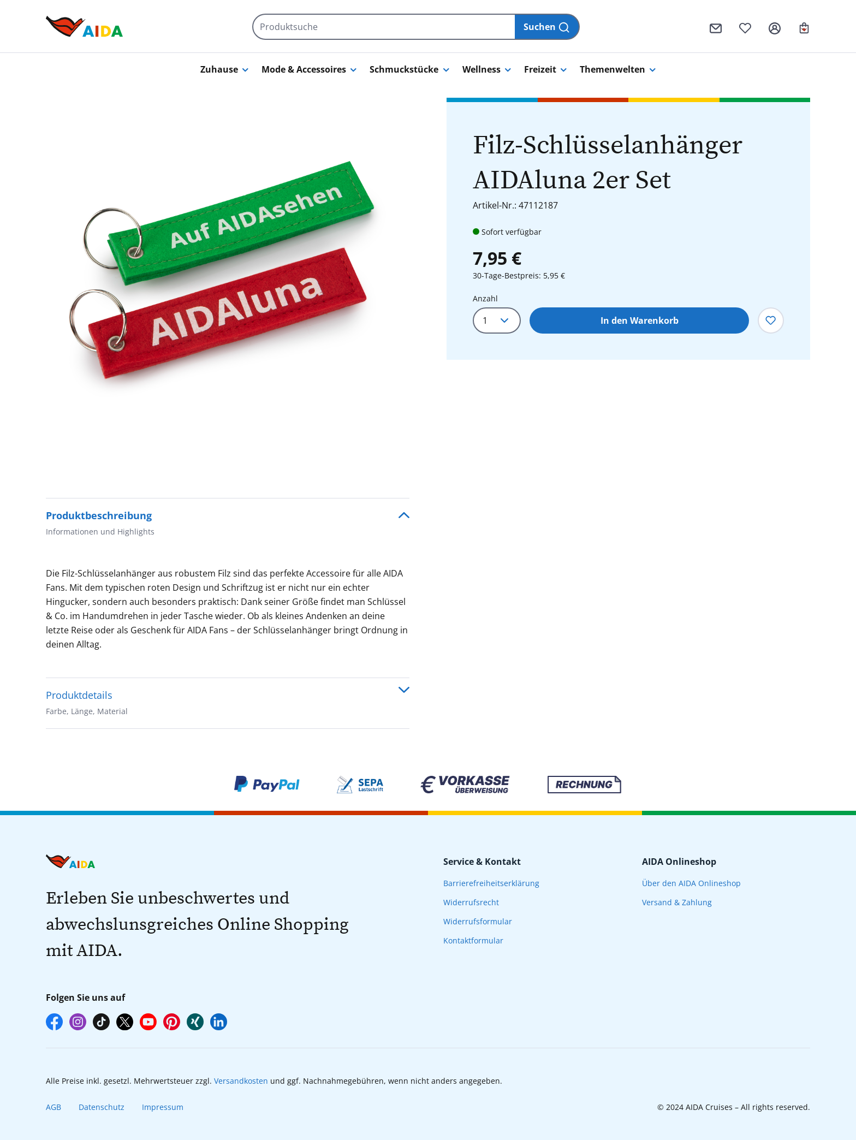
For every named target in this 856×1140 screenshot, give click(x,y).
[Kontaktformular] (715, 27)
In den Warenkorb (640, 320)
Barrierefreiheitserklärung (491, 883)
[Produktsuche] (384, 27)
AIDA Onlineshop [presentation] (679, 862)
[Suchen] (547, 27)
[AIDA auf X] (124, 1021)
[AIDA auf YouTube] (148, 1021)
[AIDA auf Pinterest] (171, 1021)
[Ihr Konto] (774, 27)
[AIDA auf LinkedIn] (218, 1021)
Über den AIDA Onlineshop (691, 883)
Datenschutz (101, 1107)
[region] (227, 279)
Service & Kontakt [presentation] (482, 862)
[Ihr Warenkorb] (804, 27)
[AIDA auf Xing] (195, 1021)
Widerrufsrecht (471, 902)
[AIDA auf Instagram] (77, 1021)
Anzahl (485, 298)
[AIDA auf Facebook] (54, 1021)
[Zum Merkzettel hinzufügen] (771, 320)
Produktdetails (87, 704)
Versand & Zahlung (677, 902)
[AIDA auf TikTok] (101, 1021)
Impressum (162, 1107)
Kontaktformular (473, 940)
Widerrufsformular (477, 921)
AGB (53, 1107)
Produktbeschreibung (100, 524)
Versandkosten (241, 1081)
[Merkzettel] (745, 27)
